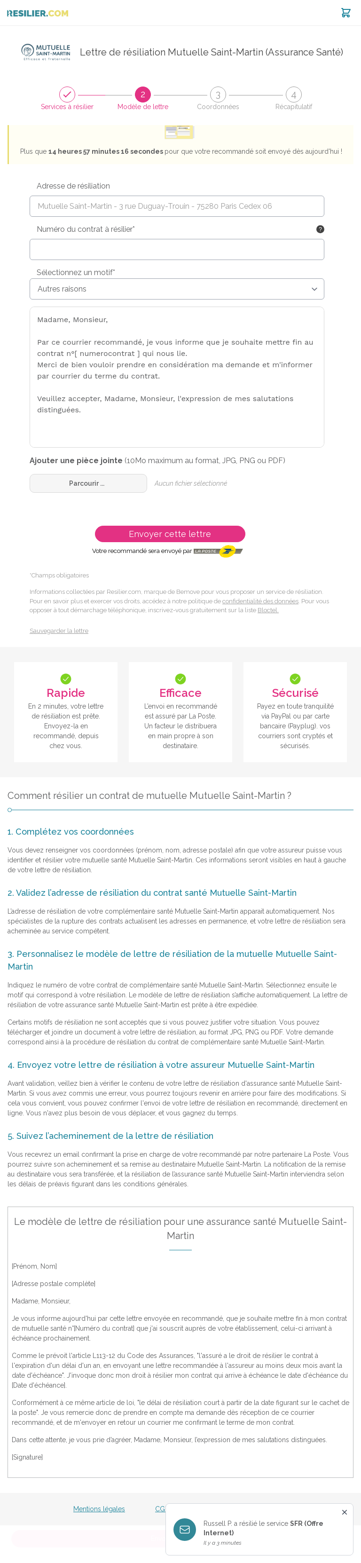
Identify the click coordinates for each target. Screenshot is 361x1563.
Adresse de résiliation (73, 186)
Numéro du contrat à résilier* (86, 229)
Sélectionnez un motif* (76, 272)
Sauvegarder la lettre (59, 630)
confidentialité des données (260, 601)
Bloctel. (268, 610)
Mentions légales (99, 1509)
